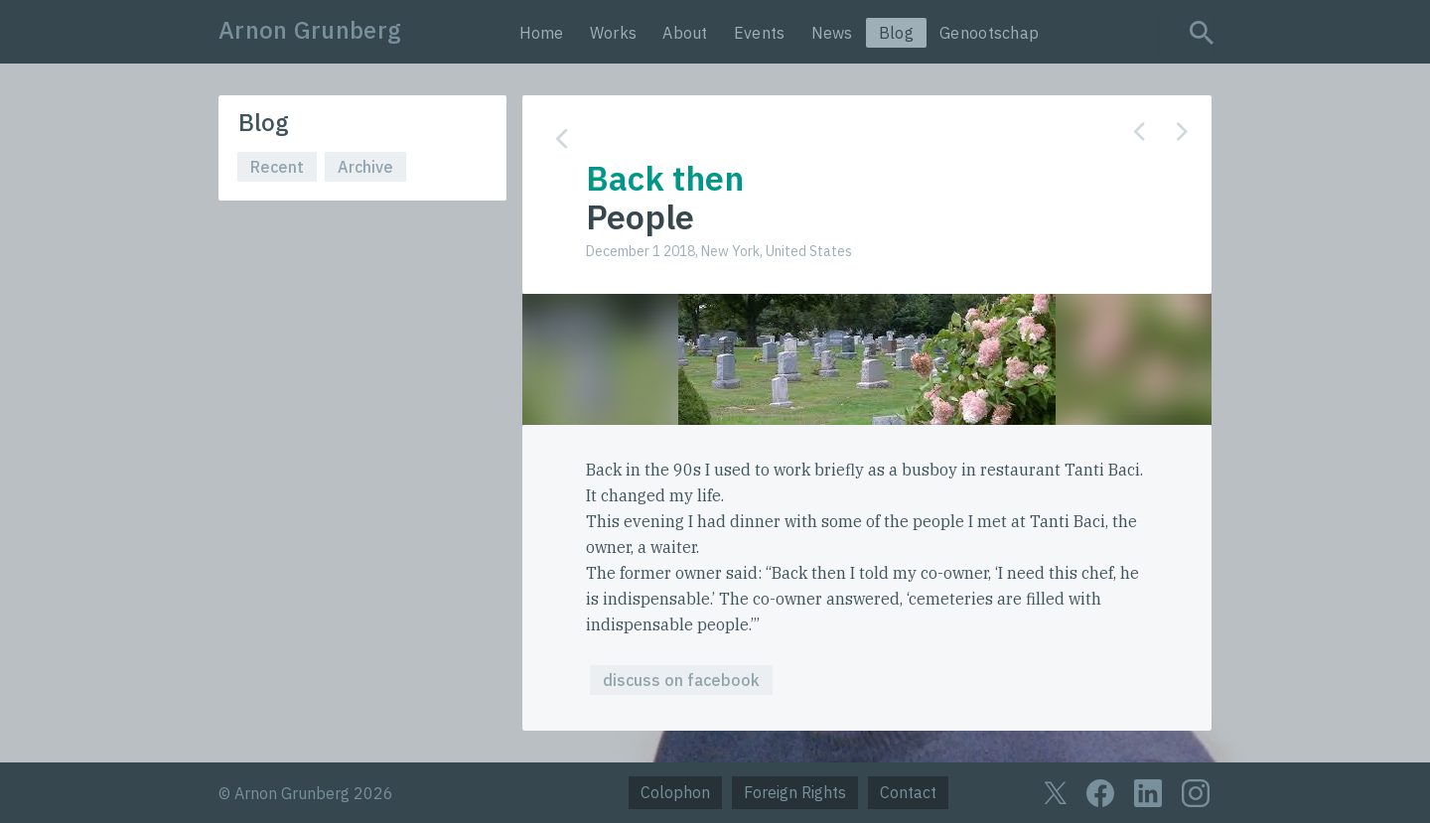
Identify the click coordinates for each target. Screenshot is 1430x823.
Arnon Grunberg (309, 30)
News (832, 33)
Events (760, 33)
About (685, 33)
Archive (365, 167)
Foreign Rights (795, 792)
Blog (896, 33)
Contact (908, 792)
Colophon (675, 792)
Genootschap (989, 33)
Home (541, 33)
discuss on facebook (681, 680)
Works (614, 33)
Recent (277, 167)
